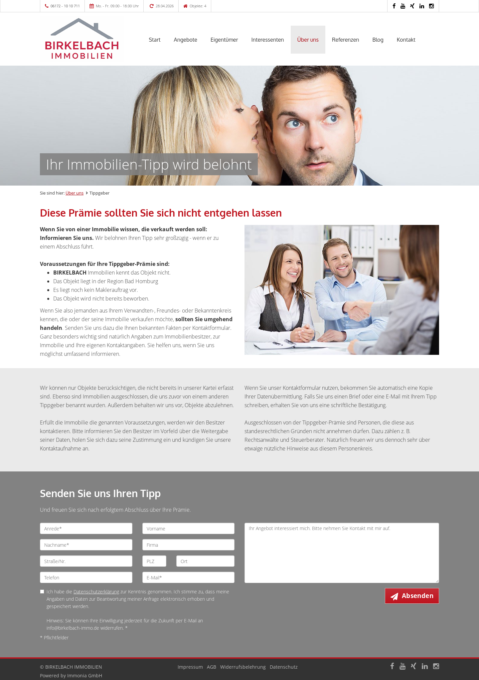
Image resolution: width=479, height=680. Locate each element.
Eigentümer (224, 39)
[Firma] (188, 544)
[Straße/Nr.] (86, 561)
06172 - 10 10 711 (65, 5)
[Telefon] (86, 577)
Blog (378, 39)
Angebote (185, 39)
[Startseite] (86, 39)
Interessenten (267, 39)
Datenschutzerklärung (96, 591)
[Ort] (205, 561)
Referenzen (345, 39)
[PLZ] (154, 561)
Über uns (308, 39)
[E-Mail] (188, 577)
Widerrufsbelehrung (243, 667)
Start (155, 39)
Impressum (190, 667)
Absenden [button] (417, 595)
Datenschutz (284, 667)
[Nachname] (86, 544)
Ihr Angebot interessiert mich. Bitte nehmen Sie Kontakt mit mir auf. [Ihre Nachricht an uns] (341, 553)
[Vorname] (188, 528)
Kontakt (406, 39)
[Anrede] (86, 528)
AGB (211, 667)
